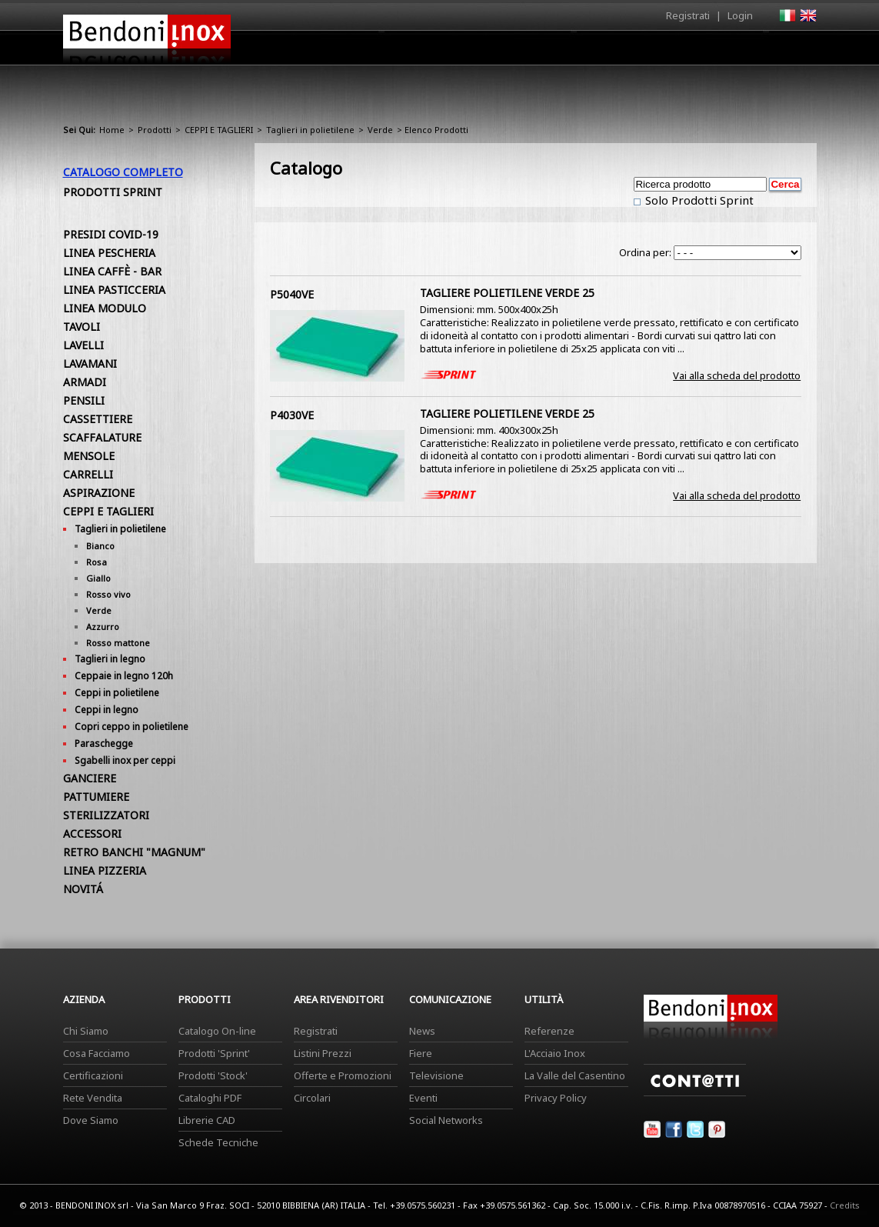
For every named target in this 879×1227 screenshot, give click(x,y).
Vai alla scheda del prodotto (737, 375)
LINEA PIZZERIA (104, 870)
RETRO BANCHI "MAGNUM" (134, 852)
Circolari (312, 1098)
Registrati (688, 15)
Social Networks (446, 1120)
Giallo (98, 578)
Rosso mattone (118, 643)
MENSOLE (89, 455)
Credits (845, 1205)
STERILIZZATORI (106, 815)
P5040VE (292, 294)
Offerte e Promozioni (342, 1075)
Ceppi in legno (106, 709)
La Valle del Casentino (574, 1075)
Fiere (420, 1053)
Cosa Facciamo (96, 1053)
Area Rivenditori (559, 51)
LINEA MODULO (104, 308)
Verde (380, 129)
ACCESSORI (92, 833)
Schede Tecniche (218, 1142)
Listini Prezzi (322, 1053)
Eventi (423, 1098)
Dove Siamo (90, 1120)
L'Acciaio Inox (554, 1053)
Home (353, 47)
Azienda (411, 51)
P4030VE (292, 415)
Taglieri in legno (110, 658)
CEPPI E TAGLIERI (219, 129)
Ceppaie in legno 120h (124, 675)
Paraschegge (104, 743)
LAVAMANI (90, 363)
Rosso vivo (108, 594)
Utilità (736, 51)
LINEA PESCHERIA (109, 252)
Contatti (795, 47)
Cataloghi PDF (209, 1098)
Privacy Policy (555, 1098)
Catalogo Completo (123, 172)
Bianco (100, 546)
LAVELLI (83, 345)
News (422, 1031)
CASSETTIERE (97, 419)
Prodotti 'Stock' (213, 1075)
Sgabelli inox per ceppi (125, 760)
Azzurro (102, 626)
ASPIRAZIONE (99, 492)
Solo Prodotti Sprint (698, 200)
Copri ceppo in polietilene (131, 726)
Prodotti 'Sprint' (214, 1053)
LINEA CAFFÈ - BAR (112, 271)
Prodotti (475, 51)
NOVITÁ (83, 889)
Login (740, 15)
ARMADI (84, 382)
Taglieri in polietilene (310, 129)
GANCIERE (89, 778)
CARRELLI (88, 474)
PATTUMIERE (96, 796)
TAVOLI (81, 326)
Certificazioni (93, 1075)
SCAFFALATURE (102, 437)
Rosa (96, 562)
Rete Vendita (92, 1098)
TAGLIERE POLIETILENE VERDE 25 (507, 292)
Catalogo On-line (217, 1031)
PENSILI (84, 400)
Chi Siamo (85, 1031)
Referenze (549, 1031)
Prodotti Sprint (112, 192)
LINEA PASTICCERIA (114, 289)
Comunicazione (660, 51)
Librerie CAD (206, 1120)
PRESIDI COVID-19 (110, 234)
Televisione (436, 1075)
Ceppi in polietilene (117, 692)
